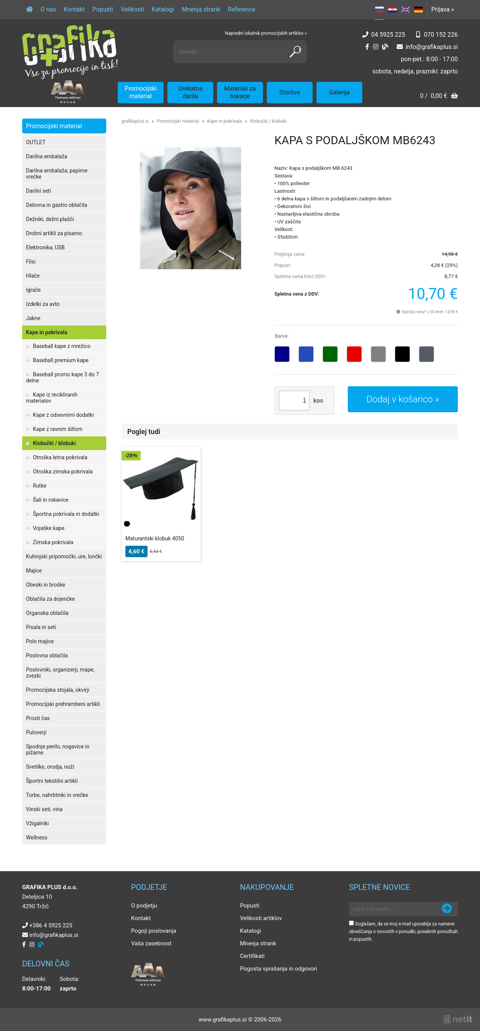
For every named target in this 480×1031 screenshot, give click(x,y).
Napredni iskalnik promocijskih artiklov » (266, 33)
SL (379, 9)
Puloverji (36, 732)
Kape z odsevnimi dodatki (63, 415)
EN (405, 9)
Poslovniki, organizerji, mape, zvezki (60, 673)
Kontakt (74, 9)
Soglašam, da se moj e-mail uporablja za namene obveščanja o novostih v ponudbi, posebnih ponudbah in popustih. (403, 931)
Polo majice (40, 641)
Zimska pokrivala (53, 542)
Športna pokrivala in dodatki (66, 514)
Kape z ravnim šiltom (58, 429)
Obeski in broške (45, 585)
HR (392, 9)
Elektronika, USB (45, 247)
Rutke (39, 486)
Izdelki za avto (43, 304)
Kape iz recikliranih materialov (52, 398)
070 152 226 (441, 34)
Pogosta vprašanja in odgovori (278, 968)
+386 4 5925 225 (50, 925)
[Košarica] (439, 96)
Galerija (339, 92)
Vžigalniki (37, 823)
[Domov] (29, 9)
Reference (241, 9)
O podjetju (144, 905)
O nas (48, 9)
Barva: (282, 336)
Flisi (31, 262)
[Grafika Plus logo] (70, 51)
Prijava (442, 9)
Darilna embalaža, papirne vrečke (57, 173)
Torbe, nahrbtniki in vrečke (57, 795)
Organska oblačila (47, 613)
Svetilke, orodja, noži (50, 767)
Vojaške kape (49, 528)
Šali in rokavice (50, 500)
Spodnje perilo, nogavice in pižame (57, 749)
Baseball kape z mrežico (62, 346)
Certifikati (252, 956)
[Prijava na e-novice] (446, 909)
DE (418, 9)
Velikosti (132, 9)
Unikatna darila (190, 92)
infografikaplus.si (431, 46)
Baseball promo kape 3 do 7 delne (62, 377)
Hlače (33, 276)
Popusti (102, 9)
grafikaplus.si (135, 121)
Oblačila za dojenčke (50, 599)
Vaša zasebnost (151, 943)
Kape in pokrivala (46, 332)
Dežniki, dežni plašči (50, 219)
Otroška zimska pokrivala (63, 471)
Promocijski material (141, 92)
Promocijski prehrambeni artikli (63, 704)
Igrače (33, 290)
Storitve (289, 92)
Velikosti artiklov (261, 918)
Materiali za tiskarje (240, 92)
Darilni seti (38, 191)
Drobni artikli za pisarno (54, 233)
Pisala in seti (41, 627)
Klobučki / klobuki (54, 443)
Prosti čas (38, 718)
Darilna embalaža (46, 156)
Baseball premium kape (61, 360)
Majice (34, 571)
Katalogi (163, 9)
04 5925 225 (388, 34)
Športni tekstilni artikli (52, 781)
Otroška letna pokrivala (60, 457)
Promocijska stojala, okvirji (57, 690)
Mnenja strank (201, 9)
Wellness (36, 837)
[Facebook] (367, 46)
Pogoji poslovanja (153, 930)
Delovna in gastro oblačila (56, 205)
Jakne (33, 318)
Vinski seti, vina (44, 809)
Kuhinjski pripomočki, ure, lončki (64, 556)
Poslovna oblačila (47, 655)
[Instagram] (375, 46)
